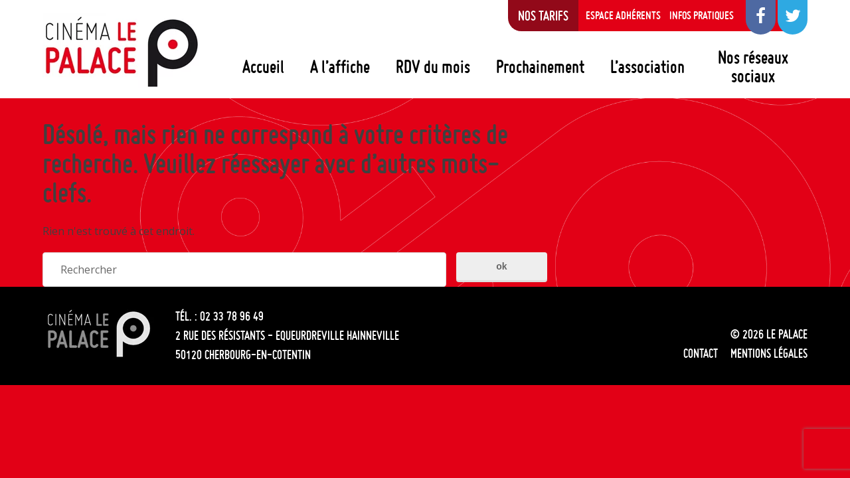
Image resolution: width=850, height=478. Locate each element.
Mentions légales (769, 353)
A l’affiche (340, 66)
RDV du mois (433, 66)
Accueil (263, 66)
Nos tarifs (543, 15)
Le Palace (120, 51)
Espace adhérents (623, 15)
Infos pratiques (701, 15)
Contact (700, 353)
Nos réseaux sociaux (753, 66)
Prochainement (540, 66)
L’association (647, 66)
